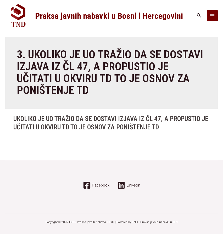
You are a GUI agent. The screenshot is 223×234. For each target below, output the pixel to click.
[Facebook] (96, 185)
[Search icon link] (199, 15)
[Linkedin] (128, 185)
